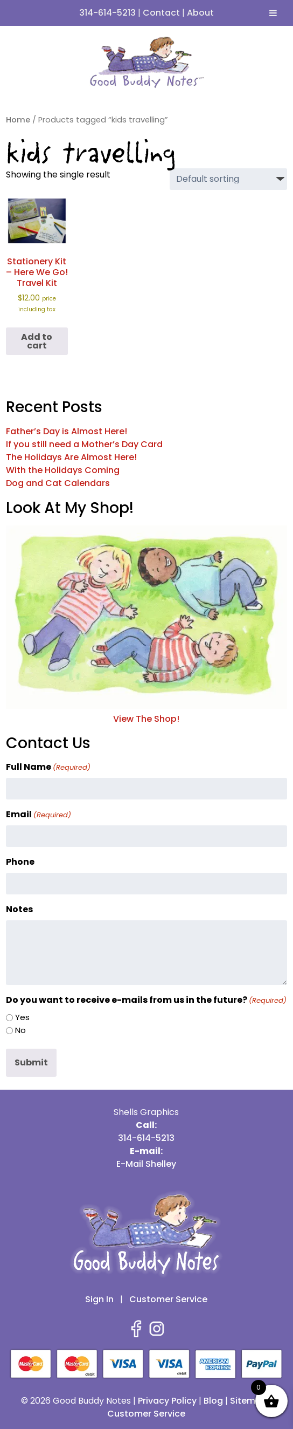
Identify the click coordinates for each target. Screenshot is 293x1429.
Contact (161, 12)
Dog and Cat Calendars (58, 483)
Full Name (48, 767)
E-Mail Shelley (146, 1164)
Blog (213, 1400)
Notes (19, 909)
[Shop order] (228, 179)
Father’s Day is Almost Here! (66, 431)
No (20, 1030)
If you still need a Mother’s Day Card (84, 444)
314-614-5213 (107, 12)
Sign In (99, 1299)
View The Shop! (146, 712)
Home (18, 119)
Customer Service (168, 1299)
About (200, 12)
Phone (20, 862)
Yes (22, 1017)
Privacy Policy (167, 1400)
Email (38, 814)
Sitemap (248, 1400)
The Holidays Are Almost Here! (71, 457)
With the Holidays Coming (63, 470)
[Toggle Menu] (273, 13)
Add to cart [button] (36, 341)
